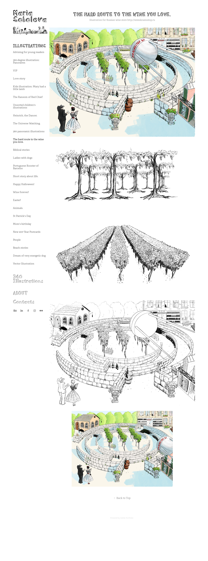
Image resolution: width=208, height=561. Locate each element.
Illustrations (29, 45)
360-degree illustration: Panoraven (26, 61)
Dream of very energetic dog (29, 255)
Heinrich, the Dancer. (25, 115)
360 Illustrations (28, 278)
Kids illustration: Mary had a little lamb (29, 88)
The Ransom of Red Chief (28, 97)
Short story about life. (25, 176)
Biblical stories (21, 149)
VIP (15, 70)
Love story (19, 78)
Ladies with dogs (22, 157)
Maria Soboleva (30, 15)
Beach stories (20, 247)
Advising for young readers (28, 52)
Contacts (24, 301)
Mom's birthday (22, 223)
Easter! (17, 200)
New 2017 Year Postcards (26, 231)
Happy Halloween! (23, 184)
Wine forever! (21, 192)
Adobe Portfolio (126, 518)
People (17, 239)
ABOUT (20, 292)
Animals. (18, 208)
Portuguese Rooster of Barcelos (26, 167)
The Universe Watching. (26, 123)
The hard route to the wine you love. (28, 140)
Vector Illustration (23, 263)
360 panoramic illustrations (28, 131)
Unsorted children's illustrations (24, 106)
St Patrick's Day (22, 216)
